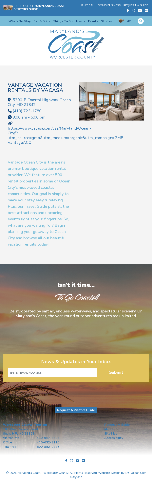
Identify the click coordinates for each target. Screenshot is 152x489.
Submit (116, 372)
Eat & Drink (42, 21)
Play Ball (88, 5)
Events (93, 21)
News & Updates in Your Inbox (76, 362)
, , (39, 102)
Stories (106, 21)
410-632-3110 (48, 442)
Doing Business (109, 5)
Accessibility (113, 438)
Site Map (110, 433)
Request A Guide (136, 5)
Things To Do (62, 21)
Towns (80, 21)
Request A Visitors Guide (76, 410)
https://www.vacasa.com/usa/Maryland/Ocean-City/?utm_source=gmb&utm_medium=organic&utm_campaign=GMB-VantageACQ (66, 135)
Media (108, 429)
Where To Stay (20, 21)
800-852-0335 (48, 447)
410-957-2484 (48, 438)
